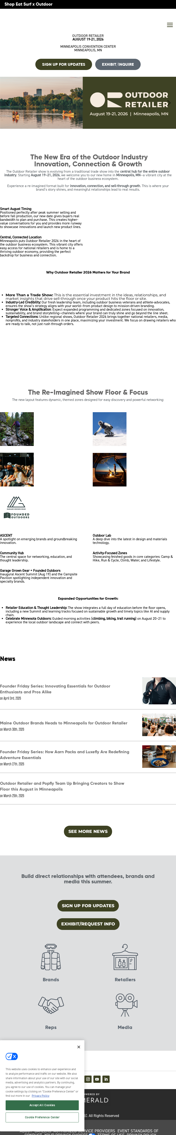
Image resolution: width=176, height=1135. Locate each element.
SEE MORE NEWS (88, 831)
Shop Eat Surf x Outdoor (28, 4)
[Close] (79, 1047)
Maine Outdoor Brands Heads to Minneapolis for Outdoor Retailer (63, 723)
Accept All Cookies (42, 1105)
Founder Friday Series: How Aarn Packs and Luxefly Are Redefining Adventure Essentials (64, 754)
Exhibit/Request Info (88, 924)
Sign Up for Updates (88, 905)
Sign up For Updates (63, 64)
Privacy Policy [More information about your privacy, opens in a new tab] (40, 1096)
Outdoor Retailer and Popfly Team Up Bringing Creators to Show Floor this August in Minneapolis (62, 786)
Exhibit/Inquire (118, 64)
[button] (88, 103)
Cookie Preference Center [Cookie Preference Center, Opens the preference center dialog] (42, 1117)
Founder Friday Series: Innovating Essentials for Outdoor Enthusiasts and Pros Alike (55, 688)
